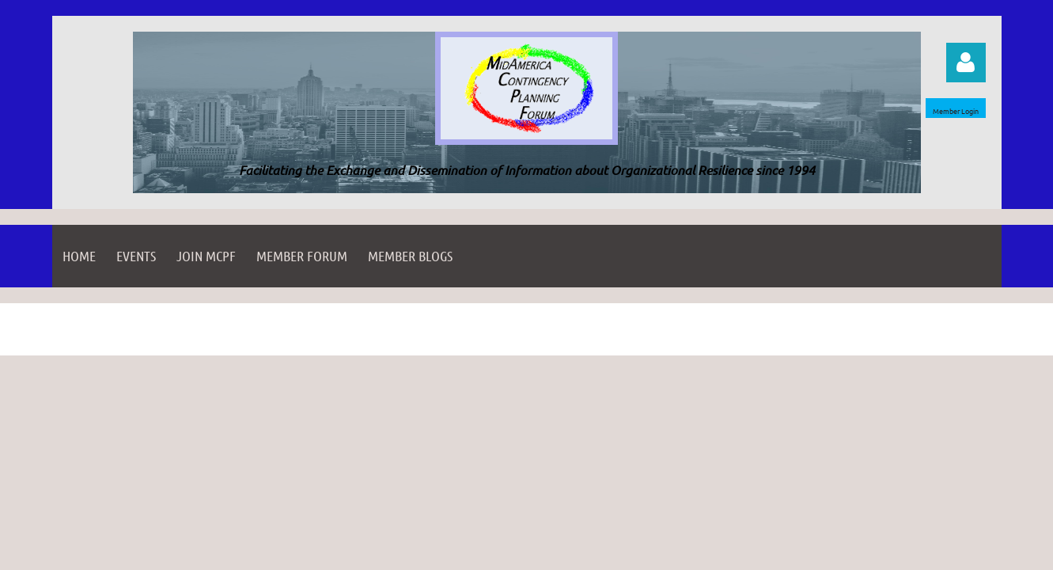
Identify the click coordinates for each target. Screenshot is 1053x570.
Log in (966, 62)
